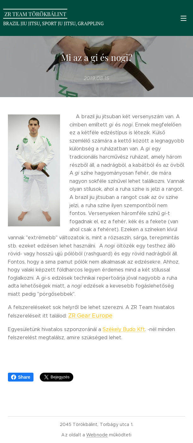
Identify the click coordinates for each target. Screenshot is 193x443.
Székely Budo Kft (124, 329)
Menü (183, 18)
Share (20, 377)
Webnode (97, 435)
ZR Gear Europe (90, 315)
